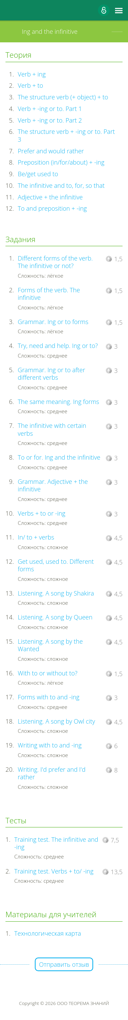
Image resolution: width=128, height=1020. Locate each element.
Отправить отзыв (64, 964)
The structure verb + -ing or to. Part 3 (66, 135)
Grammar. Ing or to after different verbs (51, 374)
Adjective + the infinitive (50, 197)
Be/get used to (38, 174)
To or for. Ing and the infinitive (59, 457)
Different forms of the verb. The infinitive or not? (55, 262)
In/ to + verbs (36, 537)
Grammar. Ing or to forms (53, 322)
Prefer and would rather (51, 151)
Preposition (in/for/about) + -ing (61, 162)
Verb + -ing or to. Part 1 (50, 108)
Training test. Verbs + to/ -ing (54, 871)
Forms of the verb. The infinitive (49, 294)
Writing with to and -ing (50, 745)
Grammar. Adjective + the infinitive (53, 485)
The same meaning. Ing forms (58, 401)
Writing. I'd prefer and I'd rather (51, 773)
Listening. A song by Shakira (56, 593)
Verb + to (30, 85)
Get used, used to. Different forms (56, 565)
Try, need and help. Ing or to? (58, 345)
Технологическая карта (47, 933)
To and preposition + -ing (52, 208)
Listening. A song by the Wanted (50, 645)
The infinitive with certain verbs (52, 429)
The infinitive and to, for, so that (61, 185)
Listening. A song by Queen (55, 617)
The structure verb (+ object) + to (63, 97)
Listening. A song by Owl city (56, 721)
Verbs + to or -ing (41, 513)
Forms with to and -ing (49, 697)
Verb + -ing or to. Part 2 (50, 120)
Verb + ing (32, 74)
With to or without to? (47, 673)
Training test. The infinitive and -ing (56, 843)
